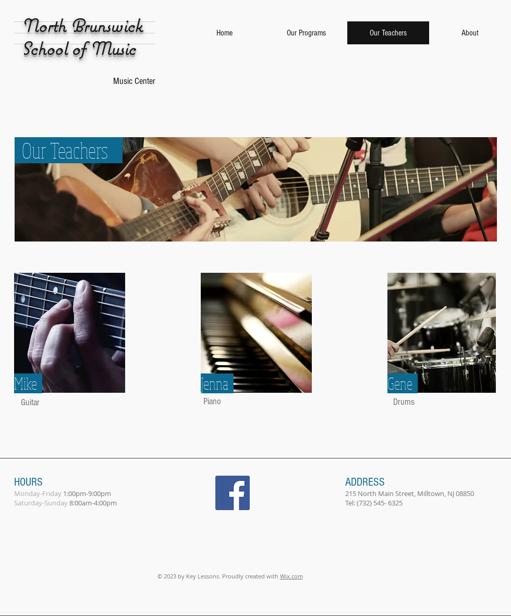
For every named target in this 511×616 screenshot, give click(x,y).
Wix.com (291, 576)
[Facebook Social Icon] (232, 493)
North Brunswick (81, 26)
